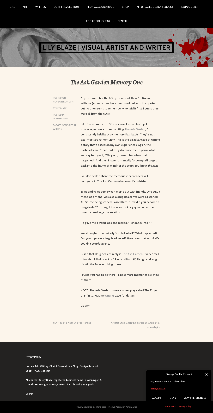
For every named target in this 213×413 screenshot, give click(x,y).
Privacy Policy (185, 406)
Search (122, 21)
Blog (75, 366)
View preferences (195, 397)
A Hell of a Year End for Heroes (73, 322)
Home (11, 7)
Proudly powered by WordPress (91, 406)
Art (25, 7)
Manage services (158, 388)
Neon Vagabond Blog (100, 7)
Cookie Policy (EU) (98, 21)
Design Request (89, 366)
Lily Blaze (61, 108)
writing (110, 295)
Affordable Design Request (155, 7)
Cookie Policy (171, 406)
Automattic (131, 406)
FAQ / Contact (42, 370)
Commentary (60, 118)
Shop (125, 7)
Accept (156, 397)
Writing (40, 7)
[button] (206, 374)
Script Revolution (66, 7)
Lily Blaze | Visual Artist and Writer (106, 47)
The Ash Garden (135, 129)
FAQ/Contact (189, 7)
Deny (173, 397)
